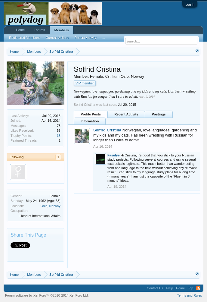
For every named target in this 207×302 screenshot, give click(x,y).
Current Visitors (57, 37)
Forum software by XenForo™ (47, 295)
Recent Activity (126, 114)
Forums (39, 30)
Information (90, 121)
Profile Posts (91, 114)
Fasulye (113, 155)
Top (190, 288)
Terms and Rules (189, 295)
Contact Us (155, 288)
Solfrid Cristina (107, 130)
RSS (198, 288)
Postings (158, 114)
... (103, 37)
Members (61, 30)
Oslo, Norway (50, 206)
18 (58, 135)
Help (169, 288)
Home (20, 30)
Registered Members (24, 37)
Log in (189, 4)
